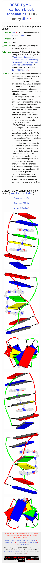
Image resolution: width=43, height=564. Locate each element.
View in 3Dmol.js (21, 208)
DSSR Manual (31, 540)
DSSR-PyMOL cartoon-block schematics (20, 9)
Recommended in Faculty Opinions (16, 557)
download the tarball (21, 193)
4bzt (26, 19)
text (13, 35)
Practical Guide (20, 540)
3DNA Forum (21, 542)
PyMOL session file (21, 198)
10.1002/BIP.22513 (20, 70)
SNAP (14, 544)
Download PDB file (21, 203)
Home (7, 540)
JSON (21, 35)
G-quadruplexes (24, 544)
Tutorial (12, 540)
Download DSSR (9, 542)
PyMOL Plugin (32, 542)
